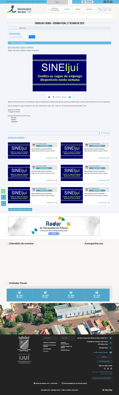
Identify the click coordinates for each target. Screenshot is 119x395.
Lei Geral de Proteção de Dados (102, 378)
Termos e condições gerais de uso (102, 372)
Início (10, 28)
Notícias (16, 28)
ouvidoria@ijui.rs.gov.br (101, 352)
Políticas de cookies (106, 374)
